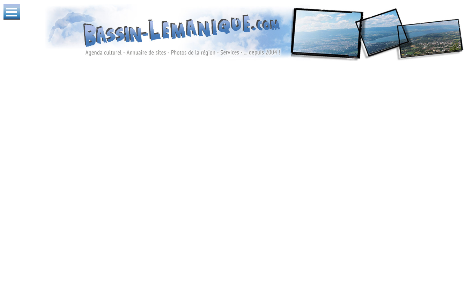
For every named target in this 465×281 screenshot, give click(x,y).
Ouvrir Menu (11, 12)
